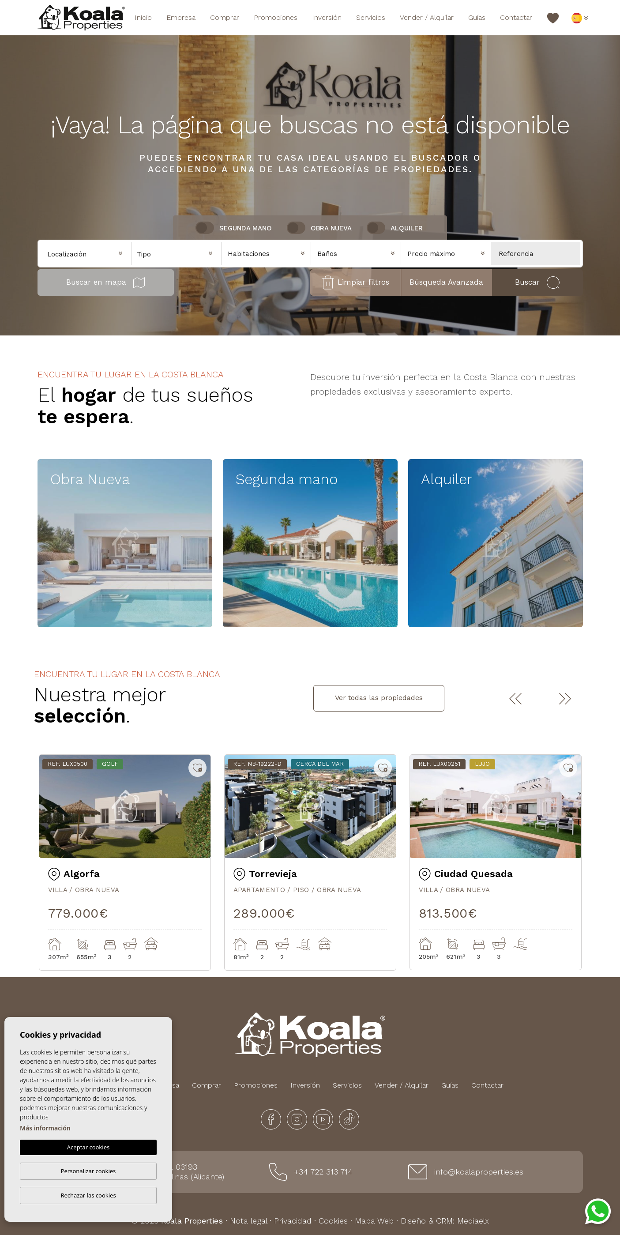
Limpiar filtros (355, 282)
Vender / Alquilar (427, 17)
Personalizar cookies (88, 1171)
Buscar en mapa (105, 282)
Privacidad (293, 1220)
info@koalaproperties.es (478, 1171)
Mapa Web (374, 1220)
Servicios (370, 17)
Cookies (333, 1220)
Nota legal (248, 1220)
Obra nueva (331, 228)
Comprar (224, 17)
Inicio (143, 17)
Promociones (275, 17)
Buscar (537, 282)
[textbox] (178, 254)
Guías (476, 17)
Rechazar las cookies (88, 1195)
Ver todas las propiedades (379, 697)
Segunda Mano (245, 228)
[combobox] (176, 253)
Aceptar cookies (88, 1148)
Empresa (180, 17)
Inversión (327, 17)
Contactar (516, 17)
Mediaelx (473, 1220)
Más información (45, 1128)
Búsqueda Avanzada (446, 282)
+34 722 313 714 (323, 1171)
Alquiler (407, 228)
